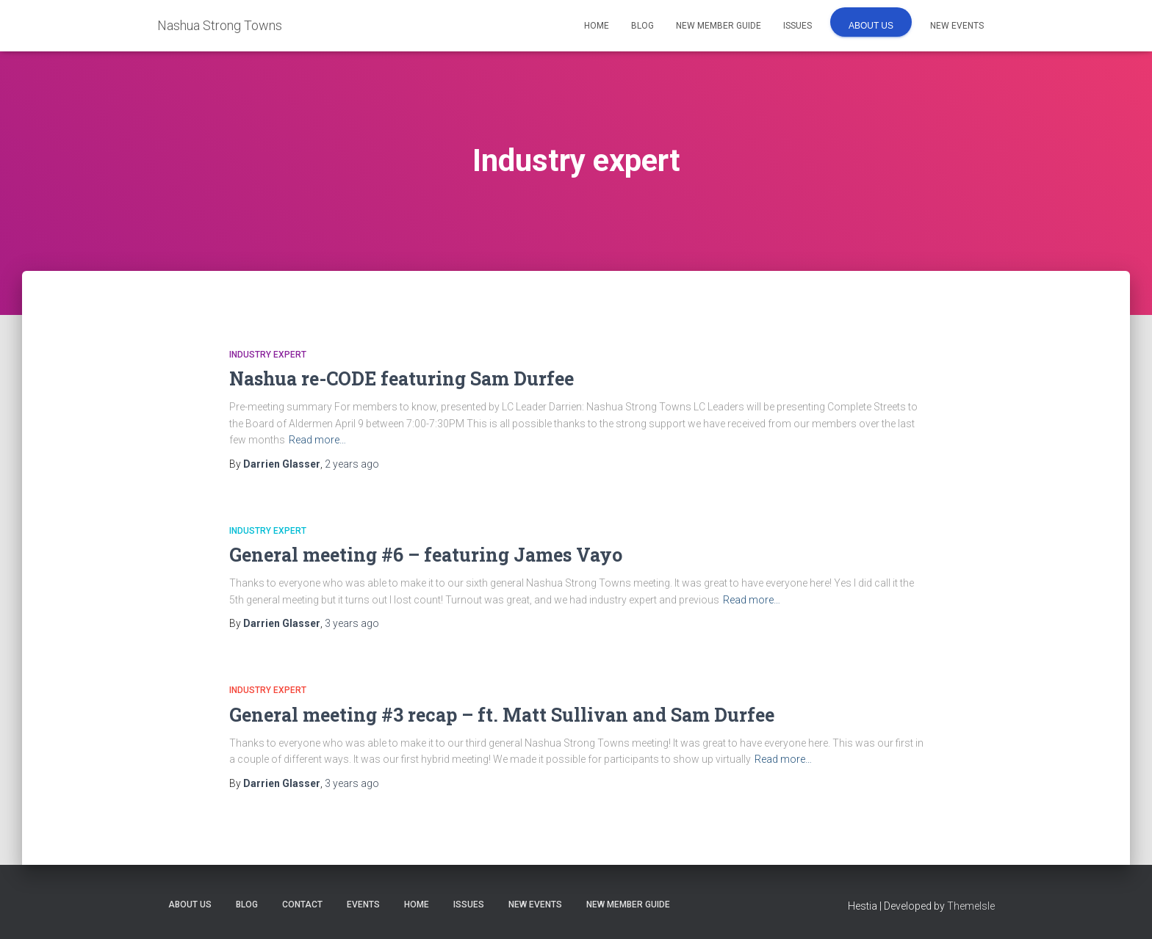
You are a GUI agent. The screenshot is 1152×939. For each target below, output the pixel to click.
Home (596, 26)
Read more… (317, 440)
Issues (797, 26)
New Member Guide (718, 26)
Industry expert (267, 354)
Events (363, 904)
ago (352, 464)
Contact (302, 904)
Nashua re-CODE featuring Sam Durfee (401, 378)
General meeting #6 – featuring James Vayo (425, 555)
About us (871, 26)
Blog (642, 26)
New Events (957, 26)
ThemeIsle (971, 906)
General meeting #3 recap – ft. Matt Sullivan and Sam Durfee (501, 715)
